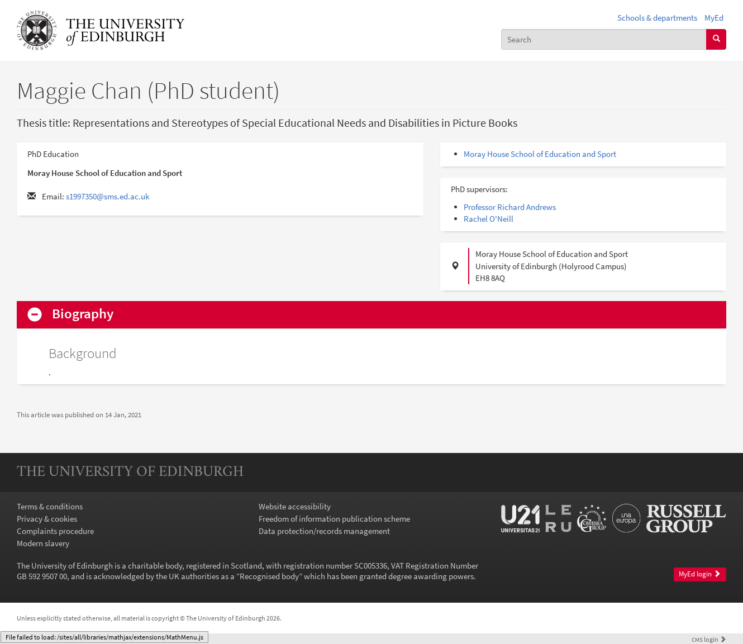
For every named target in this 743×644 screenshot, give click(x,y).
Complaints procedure (55, 531)
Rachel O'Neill (488, 218)
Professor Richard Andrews (510, 207)
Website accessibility (295, 506)
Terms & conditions (50, 506)
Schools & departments (657, 17)
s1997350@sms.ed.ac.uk (107, 196)
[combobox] (604, 39)
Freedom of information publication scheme (334, 518)
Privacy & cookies (47, 518)
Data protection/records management (324, 531)
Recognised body (269, 576)
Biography (82, 314)
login (709, 639)
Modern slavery (43, 543)
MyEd (713, 17)
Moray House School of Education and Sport (540, 154)
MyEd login (700, 574)
